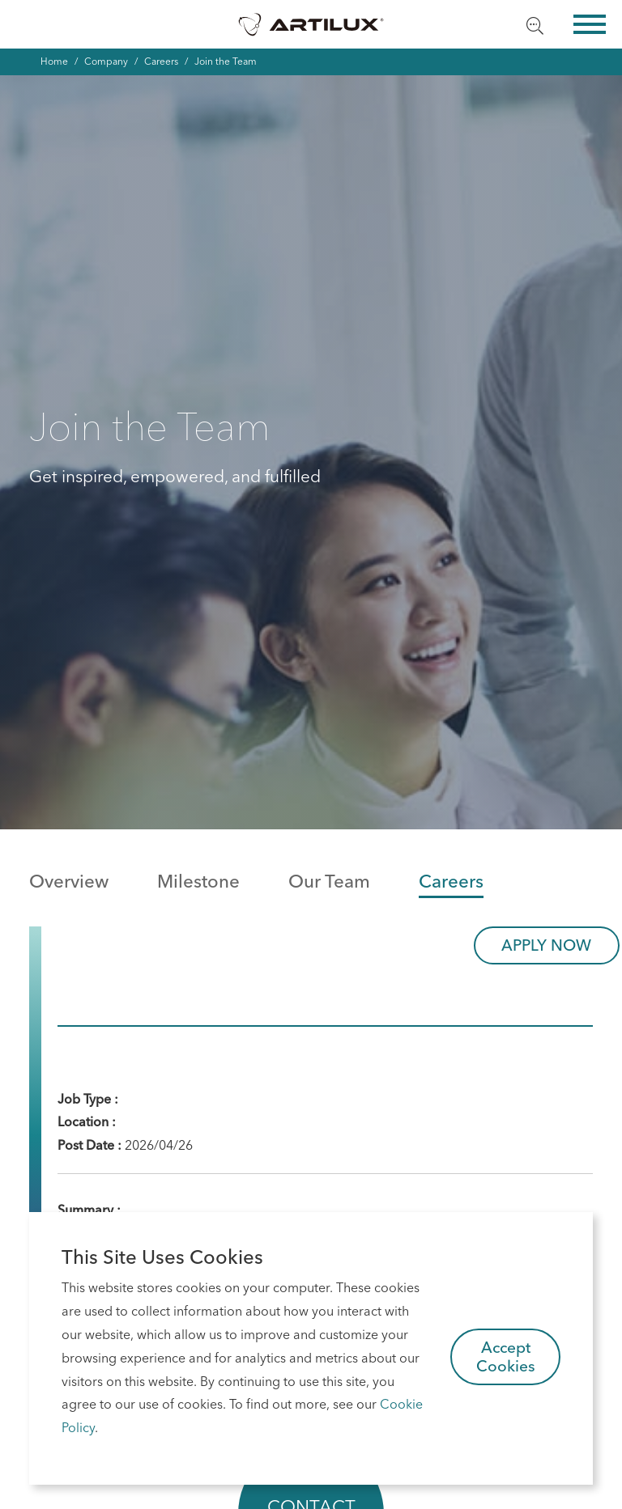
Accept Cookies (505, 1356)
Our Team (329, 881)
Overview (69, 881)
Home (54, 61)
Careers (161, 61)
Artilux (311, 24)
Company (106, 61)
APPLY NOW (546, 945)
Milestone (198, 881)
